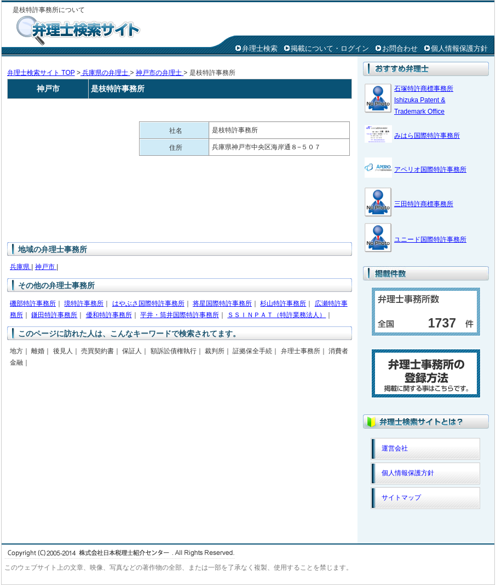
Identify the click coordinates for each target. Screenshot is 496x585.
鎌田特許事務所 (54, 315)
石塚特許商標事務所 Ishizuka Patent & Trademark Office (423, 100)
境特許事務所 (83, 303)
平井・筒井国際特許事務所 (179, 315)
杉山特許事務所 (283, 303)
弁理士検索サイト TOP (41, 73)
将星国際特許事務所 (222, 303)
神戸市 (45, 267)
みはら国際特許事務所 (427, 135)
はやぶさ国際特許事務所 (148, 303)
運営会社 (395, 448)
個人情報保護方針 (459, 48)
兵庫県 (20, 267)
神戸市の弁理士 (159, 73)
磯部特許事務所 (33, 303)
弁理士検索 (260, 48)
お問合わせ (400, 48)
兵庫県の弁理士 (105, 73)
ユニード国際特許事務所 (430, 239)
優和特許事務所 (109, 315)
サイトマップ (401, 497)
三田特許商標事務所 (423, 204)
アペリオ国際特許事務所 (430, 169)
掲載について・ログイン (330, 48)
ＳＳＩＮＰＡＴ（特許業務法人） (276, 315)
